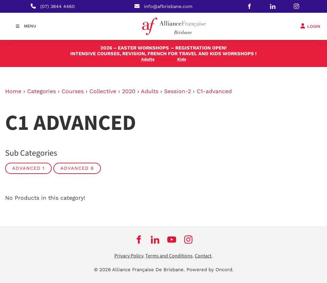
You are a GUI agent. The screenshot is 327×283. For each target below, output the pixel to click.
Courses (73, 91)
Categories (41, 91)
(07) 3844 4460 (57, 6)
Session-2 (177, 91)
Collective (102, 91)
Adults (149, 91)
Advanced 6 (77, 168)
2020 (128, 91)
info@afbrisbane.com (168, 6)
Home (13, 91)
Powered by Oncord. (209, 269)
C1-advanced (214, 91)
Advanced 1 (28, 168)
